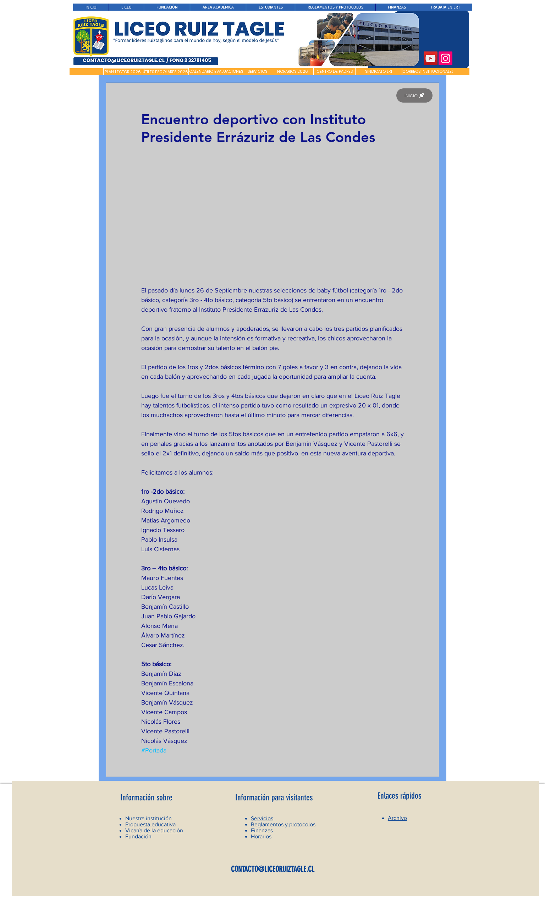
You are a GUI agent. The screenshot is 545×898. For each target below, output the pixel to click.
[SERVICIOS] (257, 71)
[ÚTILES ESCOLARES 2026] (165, 72)
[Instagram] (445, 58)
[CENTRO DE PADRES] (334, 71)
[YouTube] (430, 58)
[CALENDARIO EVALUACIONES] (216, 71)
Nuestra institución (148, 818)
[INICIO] (414, 95)
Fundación (138, 836)
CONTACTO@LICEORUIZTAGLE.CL (272, 869)
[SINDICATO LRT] (379, 71)
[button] (86, 71)
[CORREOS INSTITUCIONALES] (428, 71)
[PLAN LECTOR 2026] (123, 72)
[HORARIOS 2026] (292, 71)
